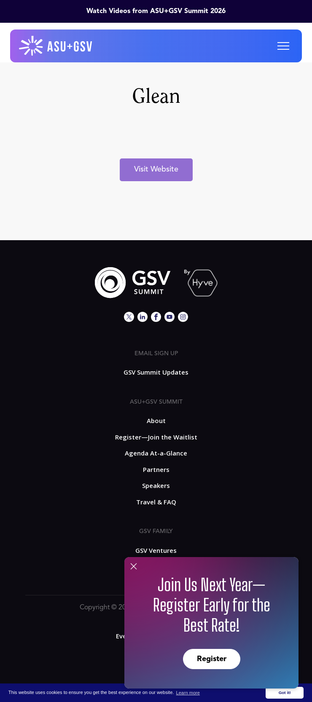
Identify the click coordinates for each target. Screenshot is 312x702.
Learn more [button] (188, 692)
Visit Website (156, 169)
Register (211, 659)
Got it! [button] (285, 692)
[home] (56, 46)
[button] (283, 46)
